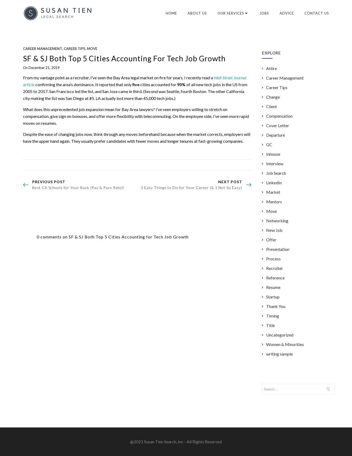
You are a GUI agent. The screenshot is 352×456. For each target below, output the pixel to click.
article (29, 84)
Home (171, 13)
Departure (275, 134)
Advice (287, 13)
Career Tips (74, 49)
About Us (197, 13)
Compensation (279, 115)
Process (273, 258)
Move (92, 49)
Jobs (264, 13)
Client (271, 106)
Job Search (276, 173)
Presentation (277, 249)
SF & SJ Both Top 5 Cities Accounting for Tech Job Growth (124, 58)
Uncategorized (279, 334)
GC (269, 144)
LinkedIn (274, 182)
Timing (272, 315)
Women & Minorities (285, 344)
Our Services (233, 13)
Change (273, 96)
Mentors (274, 201)
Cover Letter (277, 125)
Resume (273, 287)
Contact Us (316, 13)
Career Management (42, 49)
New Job (274, 230)
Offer (271, 239)
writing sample (279, 353)
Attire (271, 68)
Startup (273, 296)
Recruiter (274, 268)
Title (270, 325)
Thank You (275, 306)
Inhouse (273, 153)
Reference (275, 277)
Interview (274, 163)
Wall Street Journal (230, 77)
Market (273, 192)
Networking (277, 220)
